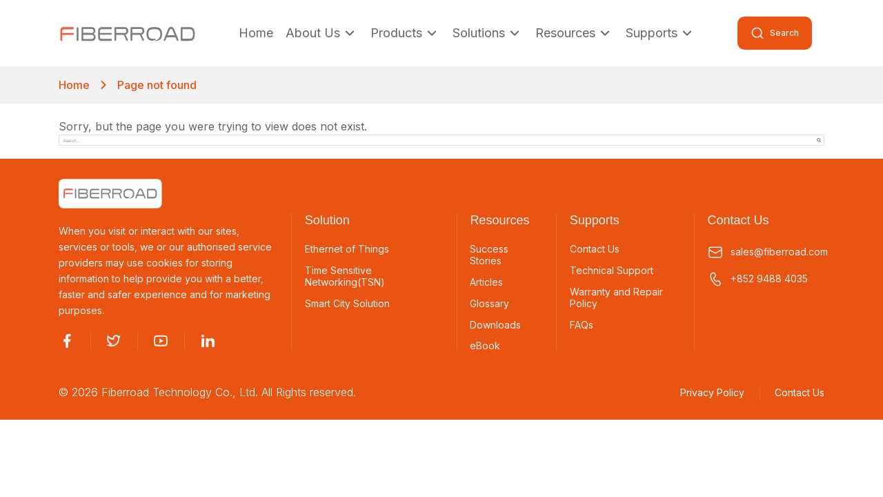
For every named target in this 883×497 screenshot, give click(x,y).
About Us (322, 33)
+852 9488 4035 (757, 279)
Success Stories (489, 255)
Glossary (489, 303)
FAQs (581, 325)
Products (405, 33)
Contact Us (594, 249)
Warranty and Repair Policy (616, 297)
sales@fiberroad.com (765, 252)
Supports (660, 33)
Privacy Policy (712, 392)
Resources (574, 33)
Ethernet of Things (347, 249)
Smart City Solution (347, 303)
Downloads (495, 325)
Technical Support (611, 270)
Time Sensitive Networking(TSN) (345, 276)
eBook (485, 345)
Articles (486, 282)
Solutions (488, 33)
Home (256, 33)
